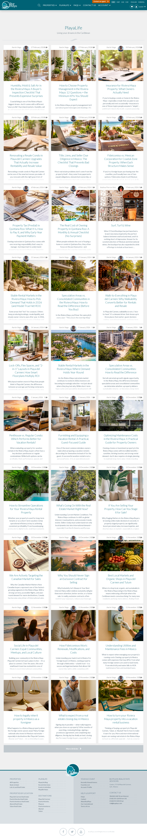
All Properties (14, 782)
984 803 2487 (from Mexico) (119, 796)
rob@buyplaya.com (116, 803)
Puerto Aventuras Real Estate (19, 801)
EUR (127, 2)
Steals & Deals (14, 785)
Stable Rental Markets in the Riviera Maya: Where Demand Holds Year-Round (73, 369)
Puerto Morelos (43, 801)
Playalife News (43, 790)
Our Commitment (87, 804)
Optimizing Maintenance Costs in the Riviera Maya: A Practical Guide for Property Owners (121, 439)
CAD (122, 2)
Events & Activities (44, 787)
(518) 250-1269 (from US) (118, 798)
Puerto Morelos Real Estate (19, 799)
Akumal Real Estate (16, 804)
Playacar (41, 804)
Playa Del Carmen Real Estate (19, 797)
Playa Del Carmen (44, 799)
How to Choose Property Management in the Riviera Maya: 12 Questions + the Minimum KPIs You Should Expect (73, 92)
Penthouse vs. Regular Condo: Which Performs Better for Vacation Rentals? (26, 439)
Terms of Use (85, 806)
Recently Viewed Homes (89, 782)
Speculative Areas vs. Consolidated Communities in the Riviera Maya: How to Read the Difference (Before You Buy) (73, 302)
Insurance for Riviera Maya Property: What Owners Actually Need (121, 89)
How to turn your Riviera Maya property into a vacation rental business (120, 719)
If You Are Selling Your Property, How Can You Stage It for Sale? (120, 509)
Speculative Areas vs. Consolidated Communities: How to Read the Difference (120, 369)
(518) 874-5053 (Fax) (117, 801)
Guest (139, 7)
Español (141, 2)
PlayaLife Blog (43, 782)
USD (113, 2)
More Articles (72, 748)
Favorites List (85, 785)
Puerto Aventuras (44, 806)
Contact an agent (100, 1)
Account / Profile (86, 787)
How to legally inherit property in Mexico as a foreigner (26, 719)
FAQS (83, 797)
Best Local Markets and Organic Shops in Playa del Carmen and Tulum (121, 579)
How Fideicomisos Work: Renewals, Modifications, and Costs (73, 649)
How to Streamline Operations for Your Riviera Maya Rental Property (26, 509)
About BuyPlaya (86, 801)
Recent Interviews (44, 785)
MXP (118, 2)
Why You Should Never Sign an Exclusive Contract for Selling (73, 579)
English (134, 2)
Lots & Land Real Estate (17, 787)
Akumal (41, 809)
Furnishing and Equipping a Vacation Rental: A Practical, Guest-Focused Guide (73, 439)
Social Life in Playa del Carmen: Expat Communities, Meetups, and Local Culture (26, 649)
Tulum (40, 811)
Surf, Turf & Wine (121, 225)
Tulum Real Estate (16, 806)
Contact (83, 799)
